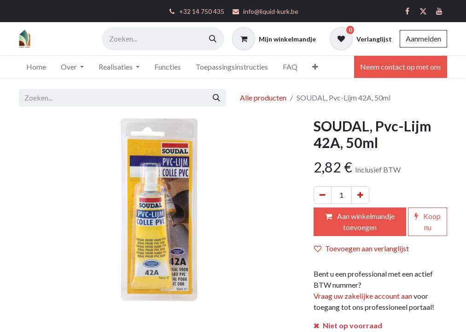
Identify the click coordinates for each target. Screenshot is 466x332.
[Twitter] (423, 11)
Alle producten (263, 97)
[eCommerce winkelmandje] (274, 38)
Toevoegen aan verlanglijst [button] (361, 248)
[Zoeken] (212, 38)
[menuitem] (36, 67)
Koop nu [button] (427, 221)
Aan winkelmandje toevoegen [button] (360, 221)
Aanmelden (423, 38)
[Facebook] (407, 11)
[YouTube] (439, 11)
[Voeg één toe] (360, 195)
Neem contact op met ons (400, 66)
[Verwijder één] (323, 195)
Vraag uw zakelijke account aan (363, 295)
